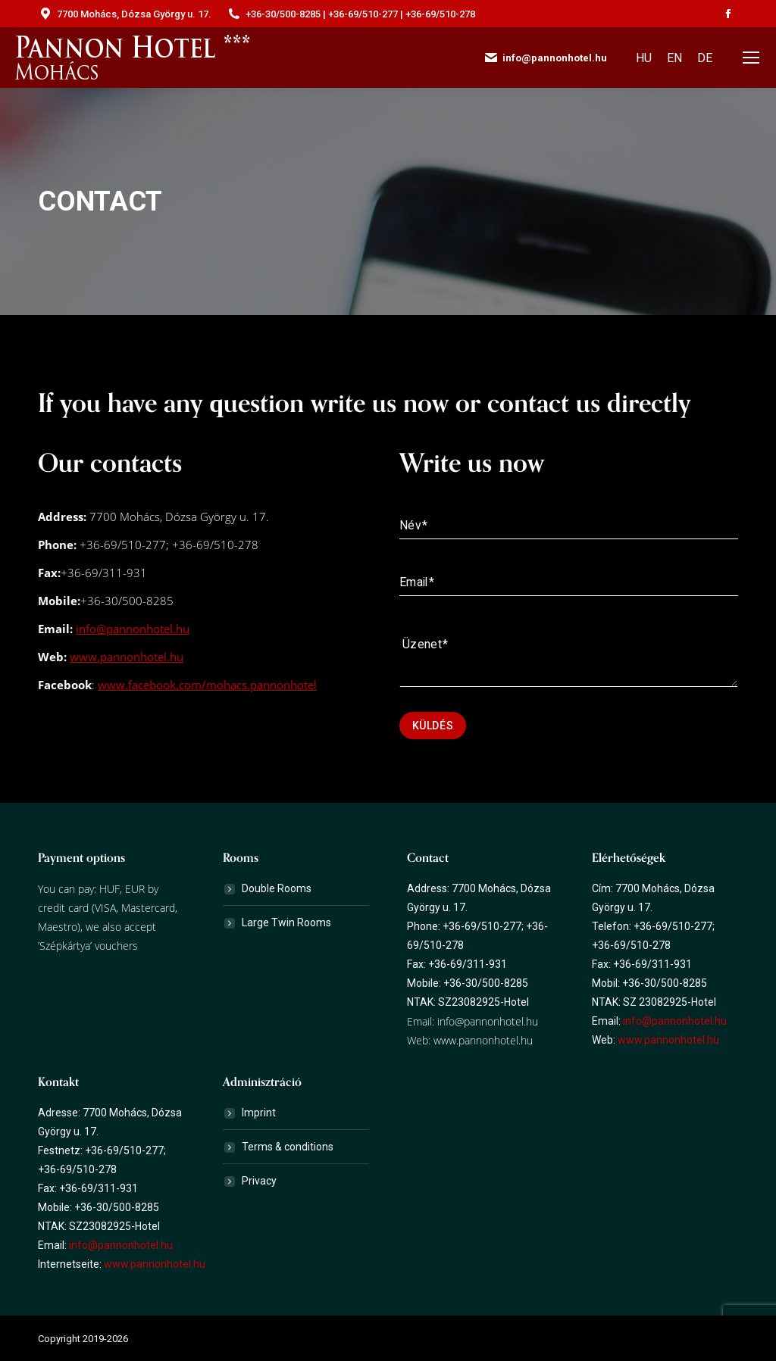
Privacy (259, 1181)
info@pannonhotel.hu (132, 628)
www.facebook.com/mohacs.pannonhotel (207, 684)
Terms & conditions (287, 1147)
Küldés (432, 726)
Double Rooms (276, 888)
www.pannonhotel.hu (126, 656)
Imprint (259, 1113)
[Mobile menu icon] (751, 57)
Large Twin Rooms (286, 922)
